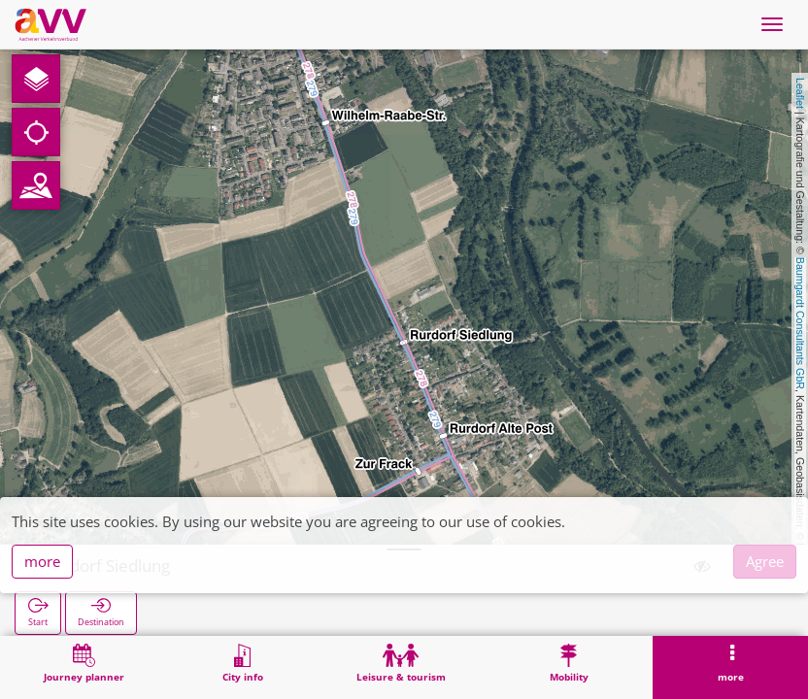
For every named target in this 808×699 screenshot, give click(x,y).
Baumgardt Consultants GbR (800, 323)
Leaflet (800, 93)
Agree (765, 561)
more (42, 561)
